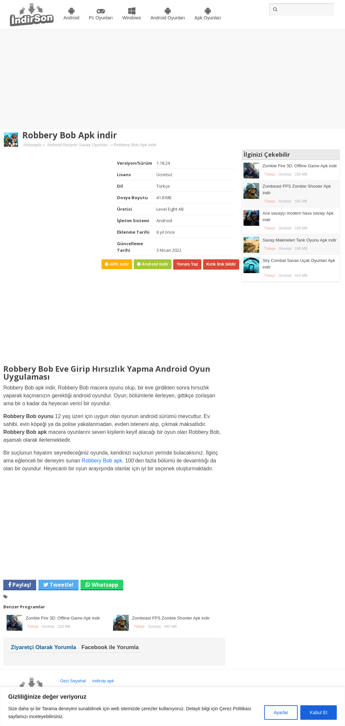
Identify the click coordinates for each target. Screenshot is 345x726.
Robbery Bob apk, (102, 460)
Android (71, 17)
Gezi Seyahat (73, 680)
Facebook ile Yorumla (110, 647)
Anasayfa (32, 144)
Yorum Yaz (187, 264)
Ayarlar (281, 712)
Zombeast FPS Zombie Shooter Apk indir (171, 618)
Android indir (154, 264)
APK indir (118, 264)
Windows (131, 17)
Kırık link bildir (221, 264)
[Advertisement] (172, 79)
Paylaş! (21, 584)
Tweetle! (61, 584)
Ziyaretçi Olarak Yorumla (43, 647)
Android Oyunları (167, 17)
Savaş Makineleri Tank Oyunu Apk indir (299, 240)
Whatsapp (105, 584)
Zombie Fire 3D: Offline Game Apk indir (63, 618)
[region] (172, 706)
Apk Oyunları (208, 17)
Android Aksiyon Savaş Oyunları (77, 144)
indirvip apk (103, 680)
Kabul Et (318, 712)
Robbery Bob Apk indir (69, 135)
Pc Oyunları (101, 17)
